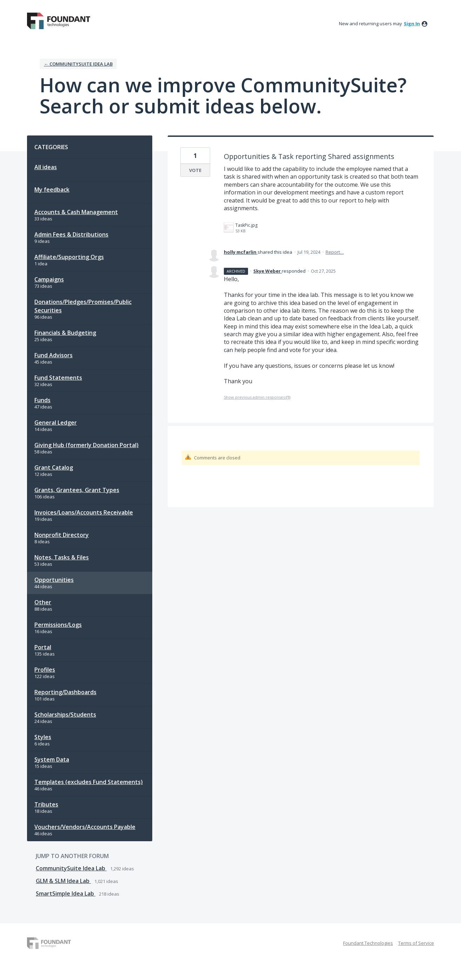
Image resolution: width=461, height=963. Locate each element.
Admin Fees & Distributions (71, 234)
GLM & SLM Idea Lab (63, 881)
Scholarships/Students (65, 714)
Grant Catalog (53, 467)
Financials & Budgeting (65, 333)
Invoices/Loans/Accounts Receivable (83, 512)
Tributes (46, 804)
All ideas (45, 167)
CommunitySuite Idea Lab (71, 868)
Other (42, 602)
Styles (42, 737)
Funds (42, 400)
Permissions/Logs (58, 625)
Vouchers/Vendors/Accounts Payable (84, 827)
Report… (335, 252)
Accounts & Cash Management (76, 212)
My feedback (51, 189)
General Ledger (55, 422)
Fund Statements (58, 377)
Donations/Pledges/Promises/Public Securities (83, 306)
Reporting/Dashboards (65, 692)
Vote (195, 170)
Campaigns (49, 279)
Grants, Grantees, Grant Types (76, 490)
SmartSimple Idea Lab (65, 893)
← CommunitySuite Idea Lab (78, 64)
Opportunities (54, 580)
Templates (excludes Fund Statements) (88, 782)
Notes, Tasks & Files (61, 557)
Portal (42, 647)
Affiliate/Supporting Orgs (69, 257)
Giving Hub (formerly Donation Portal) (86, 445)
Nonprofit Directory (61, 535)
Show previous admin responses (257, 397)
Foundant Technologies (368, 943)
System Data (51, 759)
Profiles (44, 669)
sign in (412, 23)
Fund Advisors (53, 355)
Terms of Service (416, 943)
